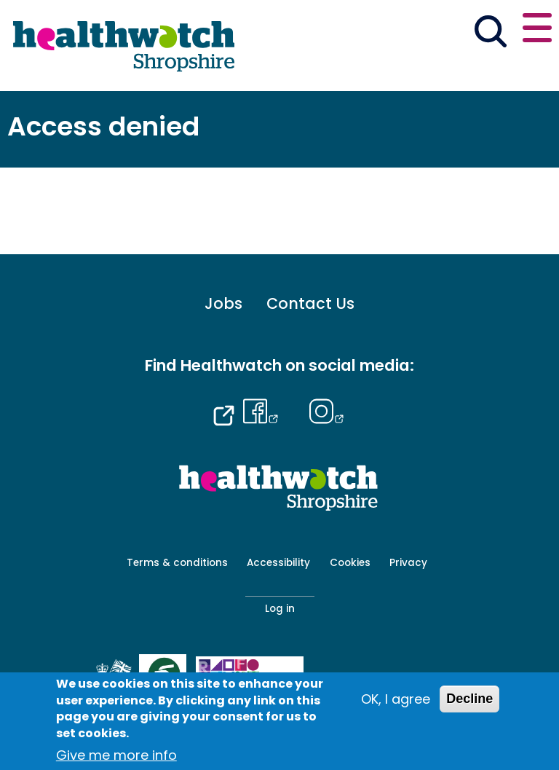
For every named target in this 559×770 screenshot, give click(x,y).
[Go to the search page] (490, 33)
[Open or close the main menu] (537, 30)
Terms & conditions (177, 563)
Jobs (223, 304)
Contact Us (310, 304)
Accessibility (278, 563)
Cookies (350, 563)
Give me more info (116, 755)
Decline (469, 698)
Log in (280, 609)
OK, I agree (395, 699)
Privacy (408, 563)
